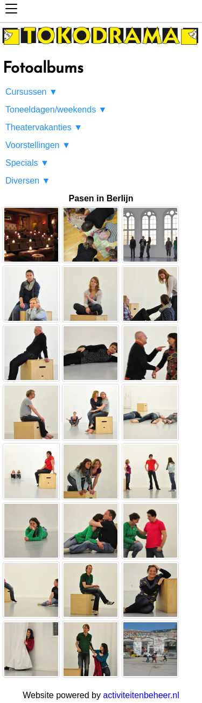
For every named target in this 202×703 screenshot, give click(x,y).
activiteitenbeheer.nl (141, 695)
